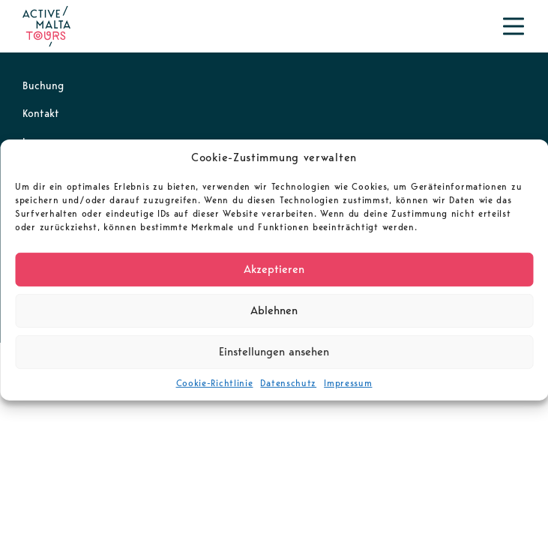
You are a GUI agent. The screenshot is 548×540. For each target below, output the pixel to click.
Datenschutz (288, 382)
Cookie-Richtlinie (214, 382)
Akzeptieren (274, 269)
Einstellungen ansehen (274, 351)
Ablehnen (274, 310)
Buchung (43, 86)
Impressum (348, 382)
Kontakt (40, 113)
